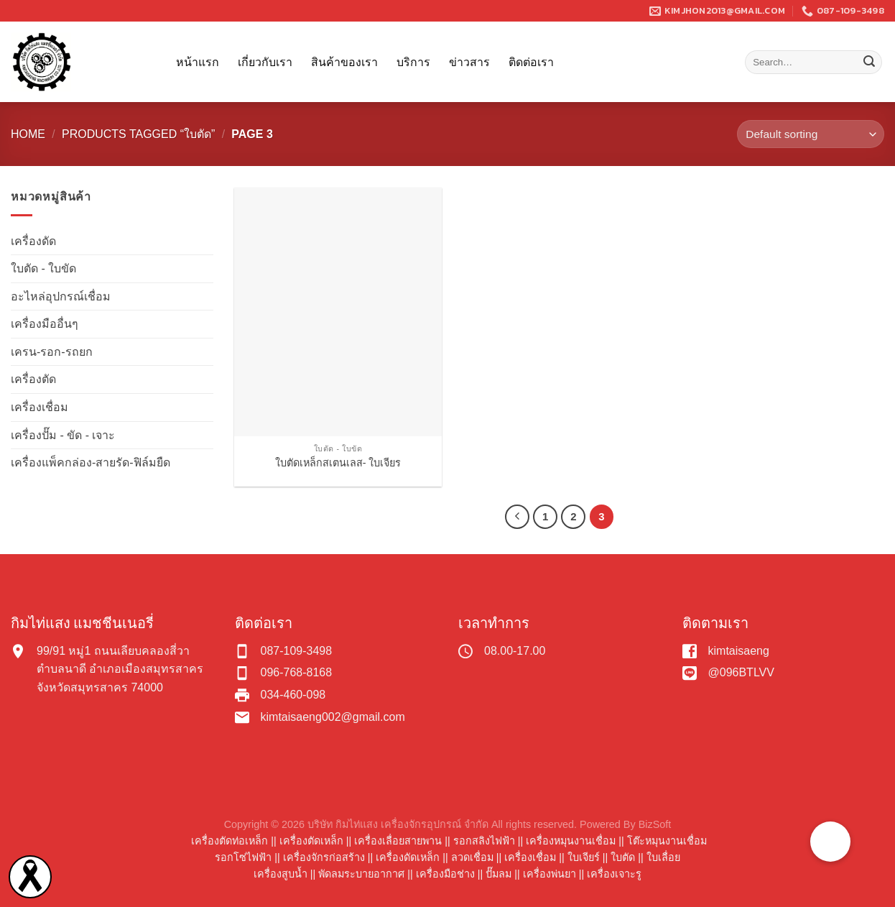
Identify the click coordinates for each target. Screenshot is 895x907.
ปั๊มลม (498, 874)
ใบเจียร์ (583, 857)
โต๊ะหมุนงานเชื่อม (667, 841)
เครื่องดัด (33, 241)
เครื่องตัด (33, 379)
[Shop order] (810, 134)
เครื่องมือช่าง (445, 874)
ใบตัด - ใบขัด (43, 268)
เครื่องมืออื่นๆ (44, 324)
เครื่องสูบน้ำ (280, 874)
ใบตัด (623, 857)
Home (28, 134)
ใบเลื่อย (663, 857)
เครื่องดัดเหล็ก (408, 857)
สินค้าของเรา (344, 61)
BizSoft (655, 824)
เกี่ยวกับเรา (265, 61)
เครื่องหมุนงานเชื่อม (571, 841)
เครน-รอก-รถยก (52, 352)
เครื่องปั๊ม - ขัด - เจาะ (63, 435)
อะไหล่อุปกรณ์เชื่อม (61, 296)
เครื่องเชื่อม (39, 407)
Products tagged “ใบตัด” (138, 134)
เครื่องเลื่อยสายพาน (398, 841)
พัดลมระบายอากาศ (361, 874)
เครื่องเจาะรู (614, 874)
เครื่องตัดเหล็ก (311, 841)
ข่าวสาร (469, 61)
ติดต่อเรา (531, 61)
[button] (830, 841)
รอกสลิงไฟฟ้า (484, 841)
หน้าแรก (197, 61)
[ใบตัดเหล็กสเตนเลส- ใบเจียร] (338, 312)
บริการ (413, 61)
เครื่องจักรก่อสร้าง (324, 857)
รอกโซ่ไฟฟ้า (243, 857)
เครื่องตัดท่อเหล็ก (229, 841)
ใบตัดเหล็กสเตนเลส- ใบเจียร (338, 463)
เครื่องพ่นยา (549, 874)
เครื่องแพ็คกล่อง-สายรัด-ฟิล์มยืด (90, 462)
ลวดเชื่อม (472, 857)
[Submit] (869, 62)
